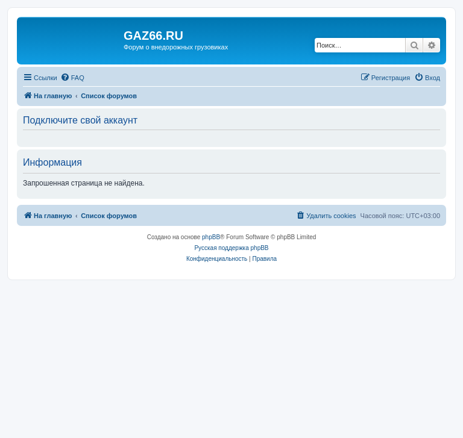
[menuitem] (72, 77)
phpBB (211, 237)
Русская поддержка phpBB (231, 248)
